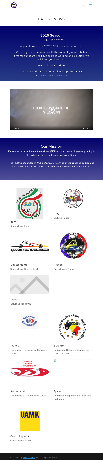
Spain (57, 391)
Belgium (59, 345)
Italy (13, 221)
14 (66, 75)
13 (64, 75)
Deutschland (18, 264)
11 (59, 75)
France (58, 264)
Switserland (17, 391)
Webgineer (29, 457)
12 (61, 75)
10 (57, 75)
